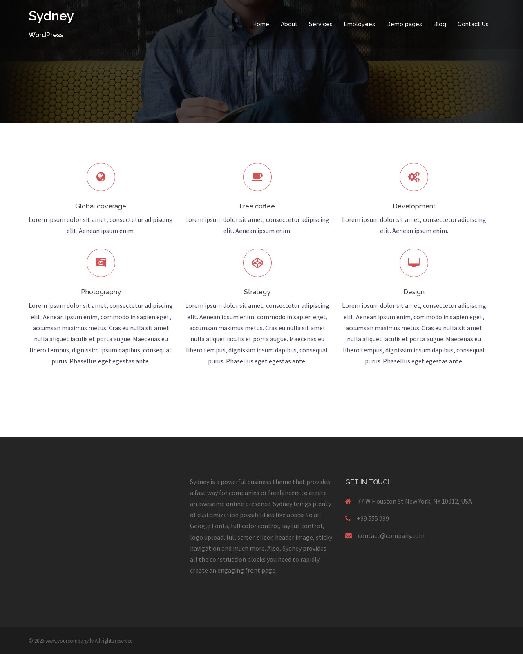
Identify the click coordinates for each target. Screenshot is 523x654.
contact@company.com (391, 535)
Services (321, 24)
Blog (440, 24)
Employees (359, 24)
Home (261, 24)
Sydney (51, 15)
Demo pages (404, 24)
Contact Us (473, 24)
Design (414, 292)
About (289, 24)
